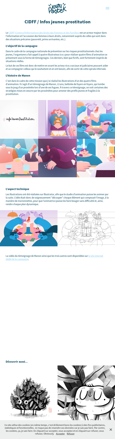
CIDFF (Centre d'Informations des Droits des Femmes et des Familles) (44, 32)
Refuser (71, 433)
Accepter (60, 433)
